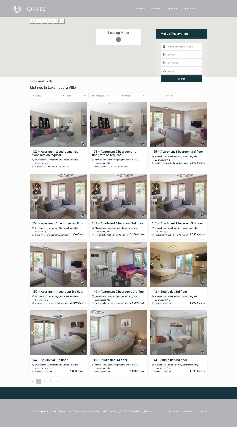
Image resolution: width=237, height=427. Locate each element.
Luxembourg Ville (42, 163)
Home (32, 81)
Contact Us (189, 8)
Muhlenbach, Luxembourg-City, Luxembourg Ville (56, 160)
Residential (40, 166)
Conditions (171, 8)
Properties (139, 8)
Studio (169, 303)
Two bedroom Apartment (58, 166)
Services (155, 8)
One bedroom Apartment (177, 163)
